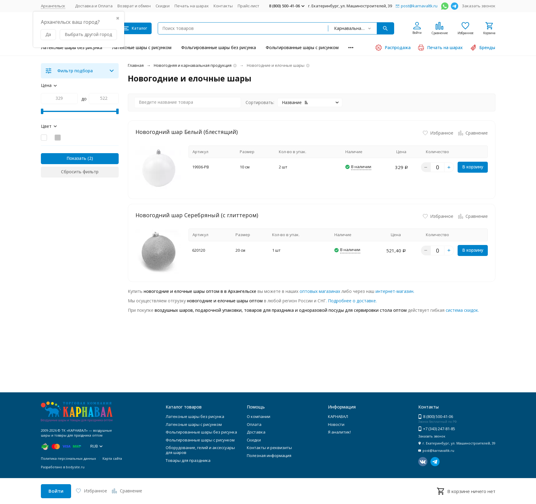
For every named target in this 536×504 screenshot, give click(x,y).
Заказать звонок (478, 6)
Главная (136, 65)
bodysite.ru (75, 467)
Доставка (256, 432)
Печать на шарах (191, 6)
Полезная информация (269, 455)
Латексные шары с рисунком (141, 47)
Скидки (163, 6)
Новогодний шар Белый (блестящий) (186, 131)
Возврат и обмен (134, 6)
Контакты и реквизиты (269, 447)
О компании (258, 416)
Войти (56, 491)
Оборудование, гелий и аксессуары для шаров (200, 450)
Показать (76, 158)
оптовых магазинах (320, 291)
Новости (336, 424)
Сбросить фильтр (80, 172)
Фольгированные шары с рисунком (302, 47)
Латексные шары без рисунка (71, 47)
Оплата (254, 424)
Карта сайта (112, 458)
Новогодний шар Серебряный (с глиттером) (196, 215)
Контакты (223, 6)
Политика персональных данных (68, 458)
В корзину (472, 167)
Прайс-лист (248, 6)
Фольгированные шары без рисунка (218, 47)
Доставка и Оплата (94, 6)
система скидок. (462, 310)
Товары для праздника (188, 460)
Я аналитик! (339, 432)
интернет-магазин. (395, 291)
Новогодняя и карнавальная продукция (193, 65)
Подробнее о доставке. (352, 301)
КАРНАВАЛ (338, 416)
